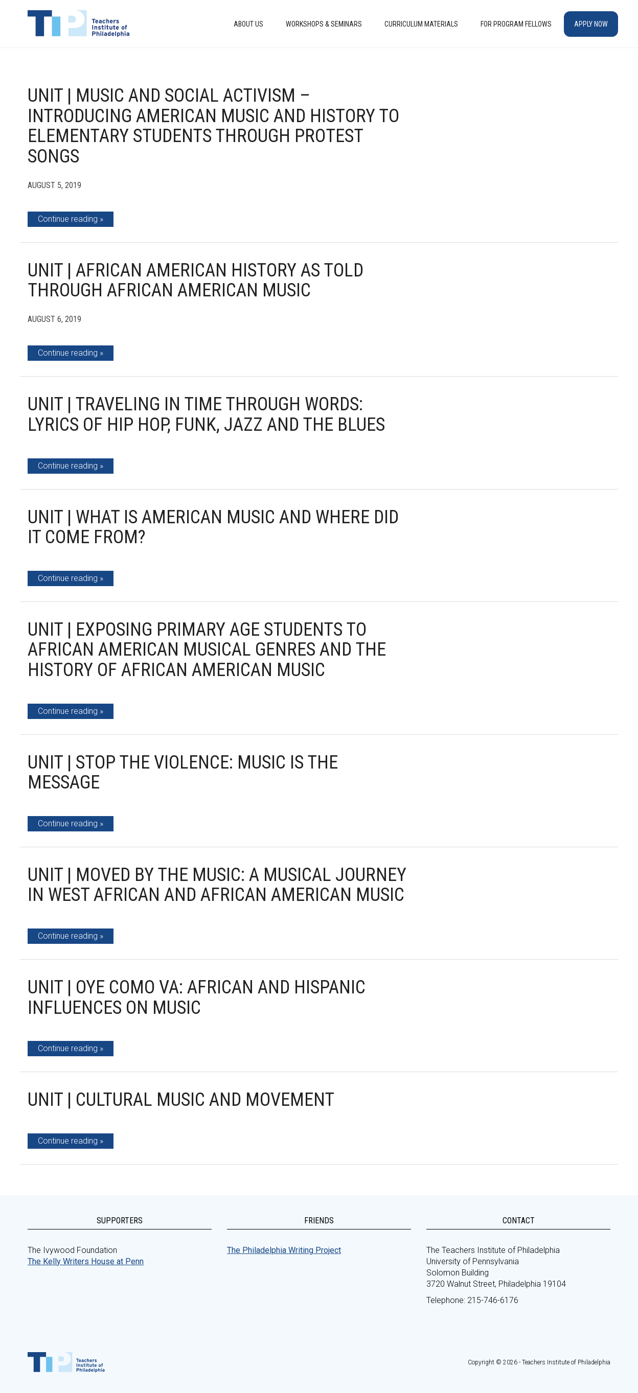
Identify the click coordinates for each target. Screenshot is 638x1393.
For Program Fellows (516, 24)
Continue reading (68, 219)
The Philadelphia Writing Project (284, 1250)
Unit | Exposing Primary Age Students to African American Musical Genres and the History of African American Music (207, 650)
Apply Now (591, 24)
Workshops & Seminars (324, 24)
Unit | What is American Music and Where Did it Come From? (213, 527)
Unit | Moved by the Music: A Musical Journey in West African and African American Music (217, 885)
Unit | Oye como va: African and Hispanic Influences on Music (197, 997)
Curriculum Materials (421, 24)
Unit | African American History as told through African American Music (195, 280)
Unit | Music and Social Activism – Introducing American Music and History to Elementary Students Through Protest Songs (213, 126)
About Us (248, 24)
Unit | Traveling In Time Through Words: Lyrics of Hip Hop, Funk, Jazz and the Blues (206, 414)
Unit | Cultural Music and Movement (181, 1099)
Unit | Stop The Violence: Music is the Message (183, 773)
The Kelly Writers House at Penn (86, 1261)
